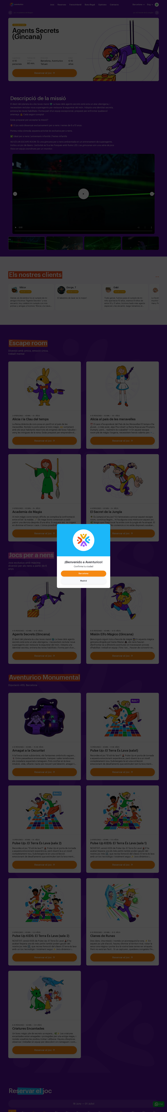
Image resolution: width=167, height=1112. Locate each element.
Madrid (83, 581)
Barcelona (83, 574)
